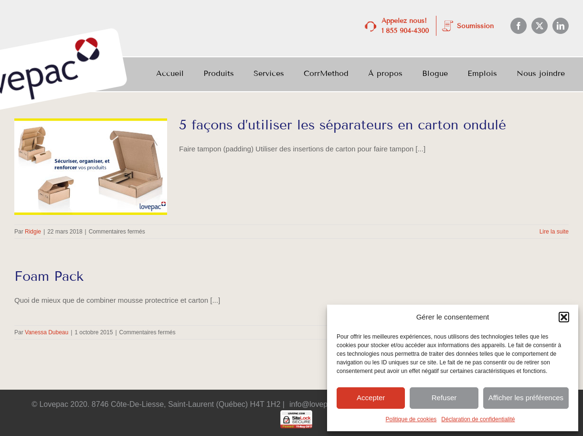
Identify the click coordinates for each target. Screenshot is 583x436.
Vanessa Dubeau (46, 332)
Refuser (444, 397)
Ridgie (33, 231)
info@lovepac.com (320, 404)
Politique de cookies (411, 419)
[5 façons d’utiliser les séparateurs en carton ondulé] (90, 166)
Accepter (371, 397)
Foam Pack (49, 276)
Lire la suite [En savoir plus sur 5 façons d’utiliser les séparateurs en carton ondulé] (554, 231)
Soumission (475, 26)
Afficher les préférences (525, 397)
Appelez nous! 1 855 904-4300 (405, 26)
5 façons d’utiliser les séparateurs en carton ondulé (342, 125)
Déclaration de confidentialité (478, 419)
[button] (564, 317)
